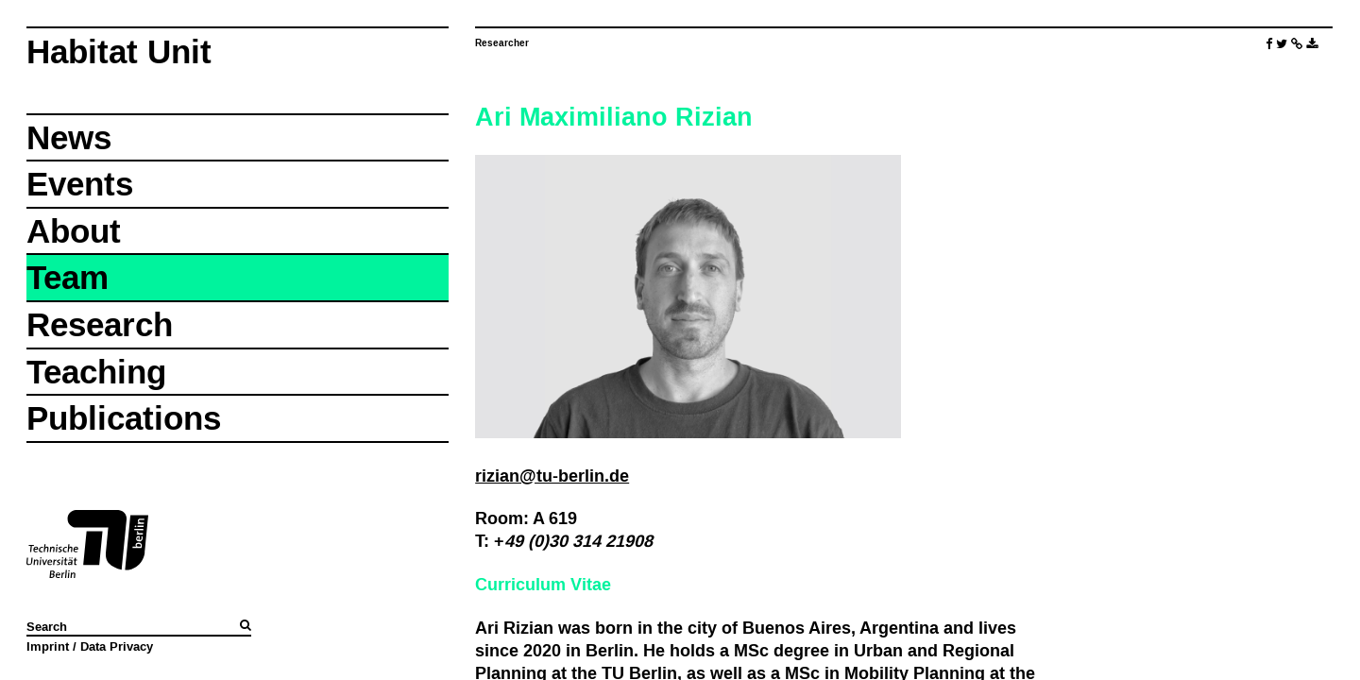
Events (79, 184)
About (73, 231)
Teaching (96, 371)
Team (67, 277)
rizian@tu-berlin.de (552, 475)
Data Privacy (116, 646)
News (68, 137)
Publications (123, 418)
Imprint (47, 646)
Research (99, 324)
